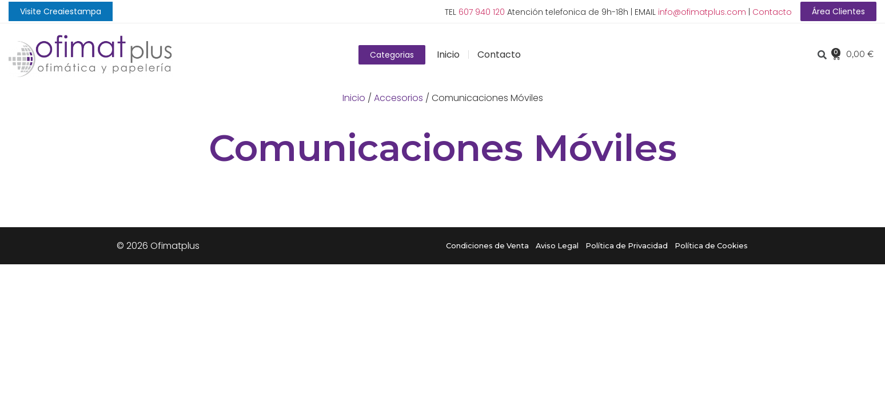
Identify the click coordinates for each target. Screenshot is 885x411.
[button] (61, 11)
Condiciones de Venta (487, 245)
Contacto (772, 12)
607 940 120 (482, 12)
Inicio (448, 54)
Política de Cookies (711, 245)
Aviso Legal (557, 245)
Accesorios (398, 97)
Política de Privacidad (626, 245)
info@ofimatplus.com (702, 12)
